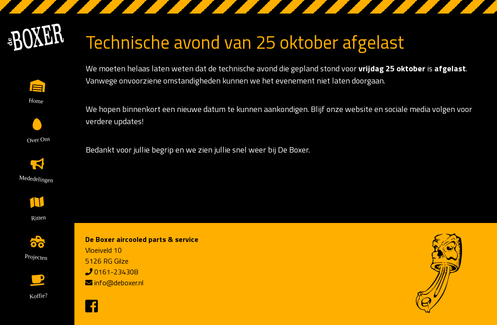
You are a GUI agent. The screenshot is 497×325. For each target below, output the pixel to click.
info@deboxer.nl (118, 282)
